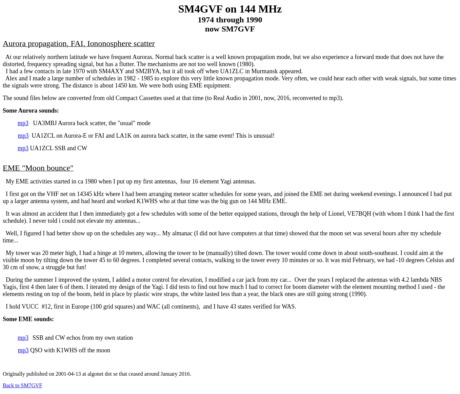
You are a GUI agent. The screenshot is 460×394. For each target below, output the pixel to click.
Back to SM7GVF (22, 385)
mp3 (23, 123)
